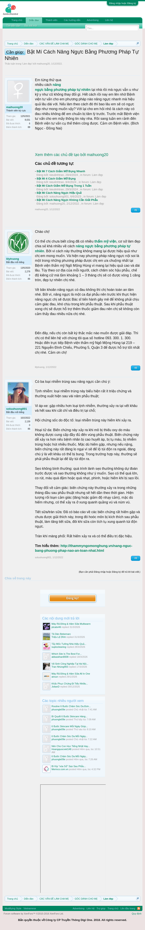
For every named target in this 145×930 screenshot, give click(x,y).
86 (29, 279)
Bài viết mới (31, 25)
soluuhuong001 (59, 196)
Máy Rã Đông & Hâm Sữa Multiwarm (71, 624)
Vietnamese (30, 908)
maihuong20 (43, 63)
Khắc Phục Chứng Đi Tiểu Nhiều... (70, 683)
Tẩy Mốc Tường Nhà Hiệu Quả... (69, 644)
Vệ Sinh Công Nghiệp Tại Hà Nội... (70, 663)
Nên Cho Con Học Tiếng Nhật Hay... (71, 746)
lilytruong (12, 258)
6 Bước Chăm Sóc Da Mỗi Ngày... (70, 736)
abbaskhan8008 (60, 657)
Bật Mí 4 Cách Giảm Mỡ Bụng (56, 178)
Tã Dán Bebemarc (61, 634)
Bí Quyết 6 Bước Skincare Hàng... (70, 716)
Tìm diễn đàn (13, 25)
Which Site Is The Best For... (67, 654)
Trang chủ (16, 20)
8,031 (27, 120)
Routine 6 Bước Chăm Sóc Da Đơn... (71, 706)
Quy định (137, 913)
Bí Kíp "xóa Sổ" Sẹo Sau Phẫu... (69, 766)
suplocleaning (59, 647)
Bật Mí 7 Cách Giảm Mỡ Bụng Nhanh (61, 171)
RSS (138, 908)
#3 (135, 558)
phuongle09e (58, 709)
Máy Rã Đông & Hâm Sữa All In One (71, 673)
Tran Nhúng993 (60, 666)
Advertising (93, 20)
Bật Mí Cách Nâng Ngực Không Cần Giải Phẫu (67, 200)
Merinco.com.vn (60, 769)
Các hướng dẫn (72, 20)
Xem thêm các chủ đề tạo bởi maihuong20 (71, 155)
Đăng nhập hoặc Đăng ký (122, 3)
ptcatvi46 (56, 627)
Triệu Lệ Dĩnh (59, 637)
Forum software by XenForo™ (34, 913)
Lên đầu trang (128, 908)
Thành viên (51, 20)
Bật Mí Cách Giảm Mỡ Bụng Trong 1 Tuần (64, 185)
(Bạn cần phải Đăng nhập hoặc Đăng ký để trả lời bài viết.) (109, 572)
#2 (135, 368)
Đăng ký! (72, 598)
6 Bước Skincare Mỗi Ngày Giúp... (70, 726)
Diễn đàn (34, 20)
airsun (55, 676)
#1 (135, 210)
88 (29, 127)
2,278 (27, 271)
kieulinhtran (56, 175)
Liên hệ (109, 20)
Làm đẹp (27, 63)
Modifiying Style (13, 908)
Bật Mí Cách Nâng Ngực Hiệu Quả (59, 192)
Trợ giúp (101, 908)
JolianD (56, 686)
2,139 (27, 421)
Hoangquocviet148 (62, 749)
